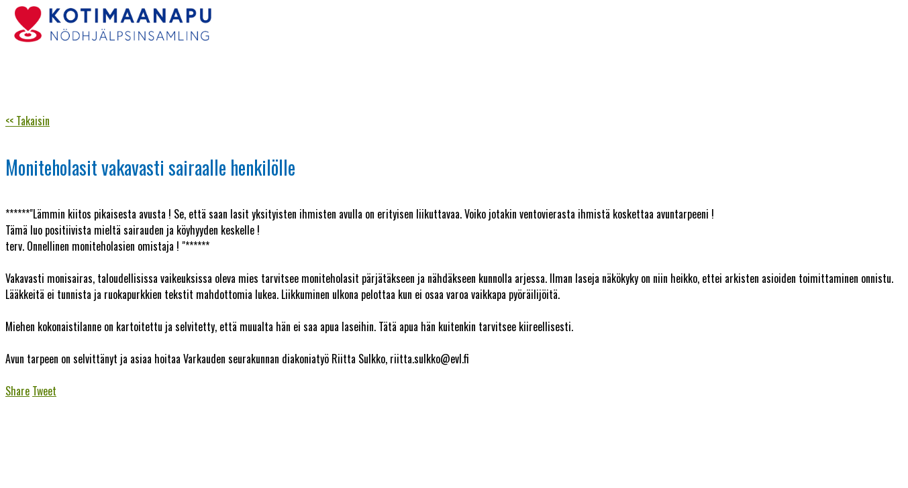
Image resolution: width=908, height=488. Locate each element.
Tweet (44, 391)
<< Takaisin (27, 121)
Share (17, 391)
